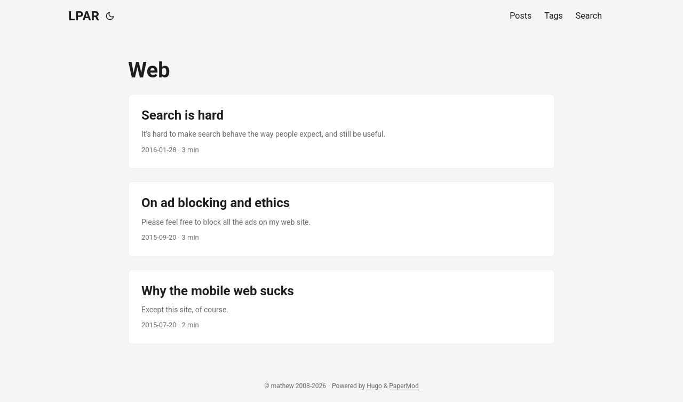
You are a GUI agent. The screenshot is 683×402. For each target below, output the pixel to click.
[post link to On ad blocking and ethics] (341, 219)
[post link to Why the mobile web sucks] (341, 307)
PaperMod (403, 386)
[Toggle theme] (110, 16)
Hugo (374, 386)
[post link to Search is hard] (341, 131)
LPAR (83, 16)
